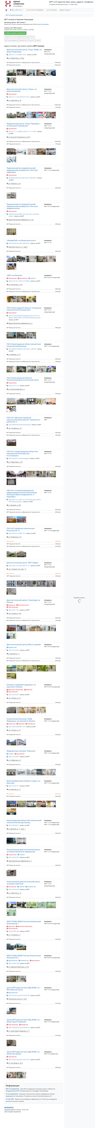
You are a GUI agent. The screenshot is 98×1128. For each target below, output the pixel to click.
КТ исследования (12, 1094)
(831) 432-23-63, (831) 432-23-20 (19, 1059)
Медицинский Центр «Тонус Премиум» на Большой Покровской (23, 124)
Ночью (31, 40)
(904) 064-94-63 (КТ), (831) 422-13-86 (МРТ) (22, 178)
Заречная (28, 690)
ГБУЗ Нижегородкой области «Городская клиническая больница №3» (24, 309)
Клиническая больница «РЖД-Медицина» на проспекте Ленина (21, 720)
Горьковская (12, 94)
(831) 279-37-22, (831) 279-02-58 (19, 995)
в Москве (52, 10)
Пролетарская (12, 692)
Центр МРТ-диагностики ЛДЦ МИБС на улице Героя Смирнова (23, 1021)
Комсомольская (22, 605)
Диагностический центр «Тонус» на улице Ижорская (22, 90)
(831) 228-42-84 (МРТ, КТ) (17, 727)
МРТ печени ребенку (11, 40)
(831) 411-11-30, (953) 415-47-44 (19, 97)
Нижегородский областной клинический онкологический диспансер (24, 821)
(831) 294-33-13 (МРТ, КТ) (17, 533)
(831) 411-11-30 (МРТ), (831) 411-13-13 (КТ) (22, 131)
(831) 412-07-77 (14, 786)
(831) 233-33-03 (14, 694)
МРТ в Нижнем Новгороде (14, 15)
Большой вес (23, 40)
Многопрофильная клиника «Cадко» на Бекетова (23, 782)
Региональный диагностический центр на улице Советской (23, 882)
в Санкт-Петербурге (35, 10)
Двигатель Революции (15, 690)
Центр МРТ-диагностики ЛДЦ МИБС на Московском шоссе (23, 988)
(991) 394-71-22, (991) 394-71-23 (19, 565)
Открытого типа (9, 37)
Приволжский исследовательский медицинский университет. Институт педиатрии (22, 170)
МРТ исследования (12, 1089)
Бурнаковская (12, 960)
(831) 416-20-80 (14, 756)
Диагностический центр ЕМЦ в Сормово (24, 644)
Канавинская (30, 887)
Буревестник (12, 647)
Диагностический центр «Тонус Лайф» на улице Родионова (24, 50)
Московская (22, 278)
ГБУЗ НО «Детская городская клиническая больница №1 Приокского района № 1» (23, 419)
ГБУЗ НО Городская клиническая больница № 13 (20, 529)
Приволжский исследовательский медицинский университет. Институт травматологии (22, 206)
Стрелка (31, 278)
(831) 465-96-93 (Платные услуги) (19, 425)
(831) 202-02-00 (14, 857)
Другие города (65, 10)
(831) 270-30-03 (14, 650)
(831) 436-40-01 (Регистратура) (19, 458)
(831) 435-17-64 (14, 610)
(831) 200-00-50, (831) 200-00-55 (19, 243)
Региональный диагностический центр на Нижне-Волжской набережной (23, 850)
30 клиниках (45, 24)
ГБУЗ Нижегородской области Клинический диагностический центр (23, 379)
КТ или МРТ (10, 1099)
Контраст (37, 40)
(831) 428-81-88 (14, 931)
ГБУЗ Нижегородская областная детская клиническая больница (24, 345)
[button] (11, 72)
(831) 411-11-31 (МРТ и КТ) (17, 55)
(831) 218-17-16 (14, 385)
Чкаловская (30, 724)
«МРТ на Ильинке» (14, 275)
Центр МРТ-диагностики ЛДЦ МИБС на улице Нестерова (23, 1053)
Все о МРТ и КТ (16, 10)
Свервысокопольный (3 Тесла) (25, 37)
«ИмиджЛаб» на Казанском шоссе (21, 240)
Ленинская (11, 724)
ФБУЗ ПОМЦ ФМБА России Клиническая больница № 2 (24, 922)
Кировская (11, 605)
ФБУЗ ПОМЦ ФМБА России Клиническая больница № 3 (24, 956)
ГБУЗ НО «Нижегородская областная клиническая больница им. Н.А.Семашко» (22, 453)
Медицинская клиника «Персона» (21, 751)
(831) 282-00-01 (14, 825)
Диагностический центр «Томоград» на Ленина (23, 601)
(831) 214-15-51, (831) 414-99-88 (19, 281)
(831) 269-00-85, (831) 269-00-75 (19, 1027)
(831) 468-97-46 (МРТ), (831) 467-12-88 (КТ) (22, 349)
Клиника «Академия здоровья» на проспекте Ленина (21, 686)
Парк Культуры (12, 607)
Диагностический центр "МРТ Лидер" (22, 563)
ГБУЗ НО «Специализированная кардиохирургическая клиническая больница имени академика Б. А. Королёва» (22, 493)
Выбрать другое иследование (15, 33)
